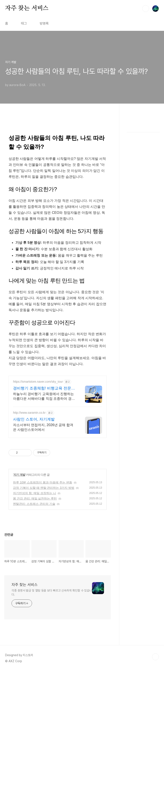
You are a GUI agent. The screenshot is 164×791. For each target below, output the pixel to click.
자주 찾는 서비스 (26, 8)
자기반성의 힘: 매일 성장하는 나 (34, 493)
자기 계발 (19, 474)
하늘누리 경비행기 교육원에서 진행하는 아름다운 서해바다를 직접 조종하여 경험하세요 (44, 396)
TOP (155, 656)
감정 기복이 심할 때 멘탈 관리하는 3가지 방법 (43, 487)
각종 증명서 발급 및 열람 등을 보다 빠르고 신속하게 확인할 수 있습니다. (52, 592)
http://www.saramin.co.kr (29, 412)
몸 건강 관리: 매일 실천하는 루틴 (35, 498)
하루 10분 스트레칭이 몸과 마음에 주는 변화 (42, 482)
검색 (145, 8)
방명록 (44, 23)
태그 (24, 23)
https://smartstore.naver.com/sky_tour (38, 381)
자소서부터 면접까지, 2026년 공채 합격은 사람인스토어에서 (43, 427)
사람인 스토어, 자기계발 (34, 419)
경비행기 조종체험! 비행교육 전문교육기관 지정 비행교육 (44, 388)
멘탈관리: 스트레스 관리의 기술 (34, 504)
